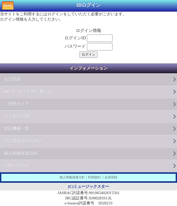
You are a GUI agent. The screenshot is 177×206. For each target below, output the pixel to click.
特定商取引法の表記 (23, 141)
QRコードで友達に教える (28, 91)
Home (7, 5)
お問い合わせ (16, 165)
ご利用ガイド (16, 104)
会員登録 (12, 79)
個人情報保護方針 (21, 153)
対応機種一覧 (16, 128)
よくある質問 (16, 116)
